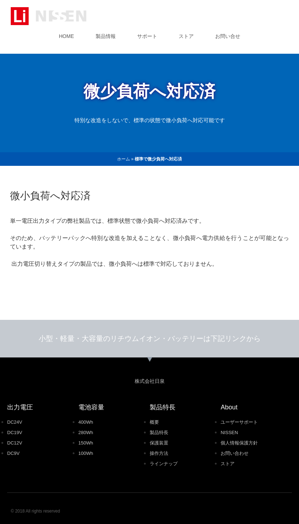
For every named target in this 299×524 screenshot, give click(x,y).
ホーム (123, 159)
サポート (147, 36)
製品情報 (106, 36)
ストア (186, 36)
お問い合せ (227, 36)
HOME (66, 36)
